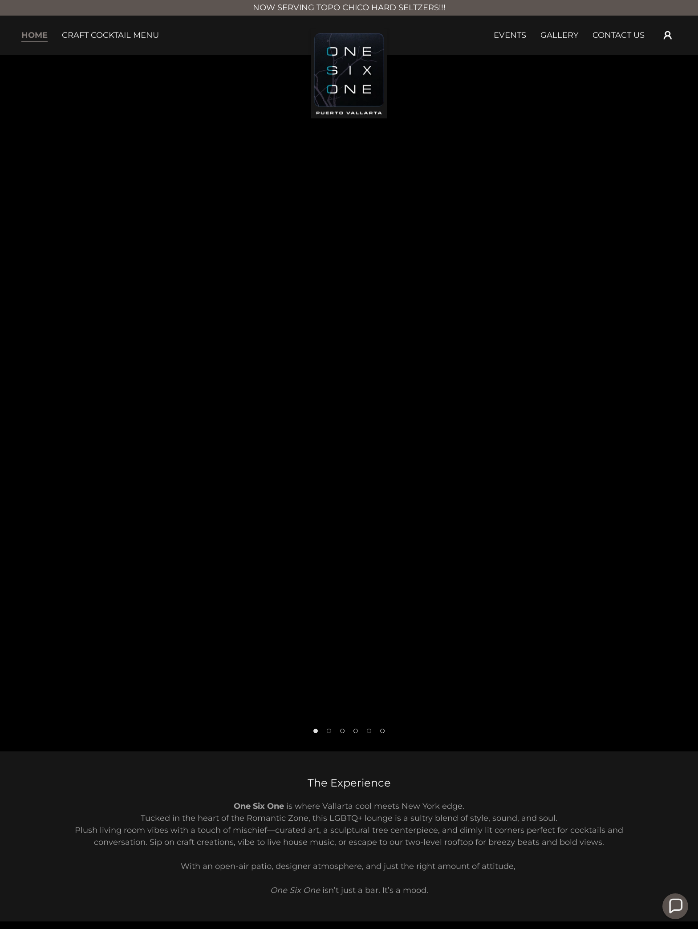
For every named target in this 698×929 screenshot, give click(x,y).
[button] (668, 35)
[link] (349, 33)
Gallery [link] (559, 35)
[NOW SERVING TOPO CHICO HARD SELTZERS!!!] (349, 8)
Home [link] (34, 35)
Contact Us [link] (618, 35)
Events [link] (510, 35)
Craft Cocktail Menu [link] (110, 35)
